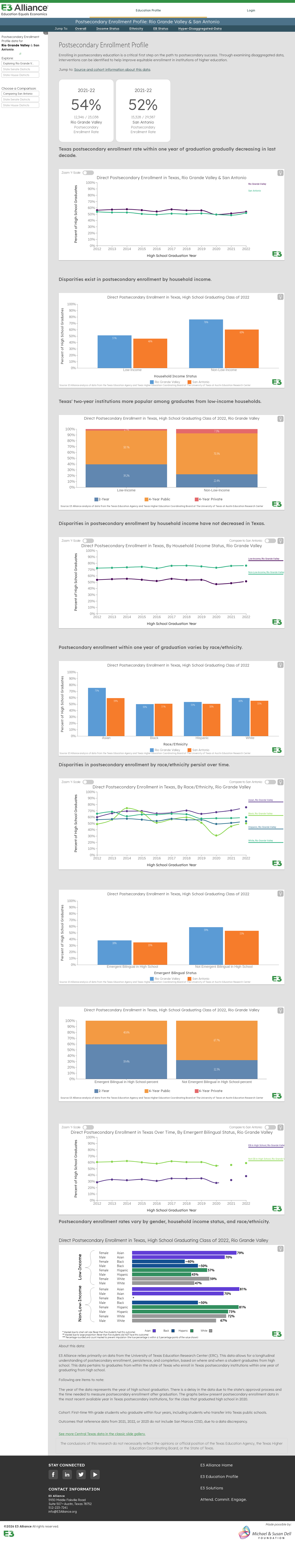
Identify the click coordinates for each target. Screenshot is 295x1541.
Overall (80, 28)
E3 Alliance (57, 1496)
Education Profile (148, 10)
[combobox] (20, 63)
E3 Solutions (211, 1487)
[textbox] (20, 69)
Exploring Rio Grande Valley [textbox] (20, 63)
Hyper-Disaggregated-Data (200, 28)
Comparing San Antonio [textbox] (17, 93)
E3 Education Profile (219, 1476)
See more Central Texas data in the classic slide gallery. (102, 1434)
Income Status (107, 28)
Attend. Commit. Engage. (223, 1499)
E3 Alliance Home (216, 1465)
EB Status (160, 28)
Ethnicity (136, 28)
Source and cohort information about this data (112, 69)
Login (251, 10)
